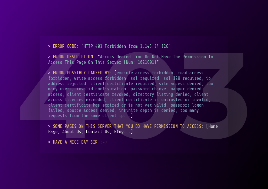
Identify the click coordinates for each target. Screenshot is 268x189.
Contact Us (97, 131)
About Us (71, 131)
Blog (119, 131)
